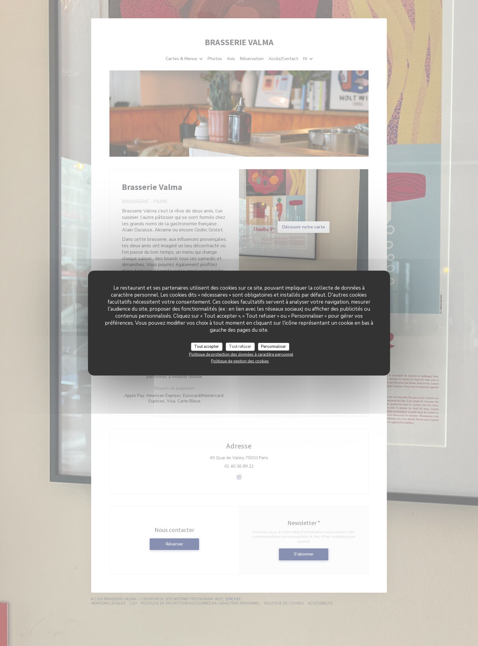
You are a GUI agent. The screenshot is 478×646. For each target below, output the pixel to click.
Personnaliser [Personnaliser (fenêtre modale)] (273, 346)
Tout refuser (240, 346)
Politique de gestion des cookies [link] (240, 361)
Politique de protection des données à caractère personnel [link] (241, 354)
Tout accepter (206, 346)
